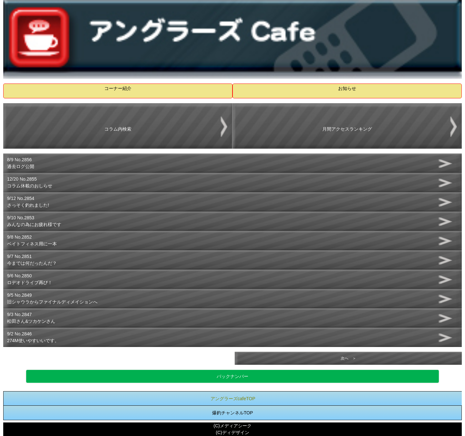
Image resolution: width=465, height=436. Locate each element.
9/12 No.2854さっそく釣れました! (28, 202)
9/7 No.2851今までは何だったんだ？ (32, 260)
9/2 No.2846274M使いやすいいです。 (33, 337)
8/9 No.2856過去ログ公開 (20, 163)
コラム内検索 (117, 129)
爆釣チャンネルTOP (232, 412)
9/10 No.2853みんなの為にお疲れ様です (34, 221)
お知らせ (347, 88)
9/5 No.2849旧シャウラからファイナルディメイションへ (52, 298)
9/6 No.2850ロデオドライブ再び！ (29, 279)
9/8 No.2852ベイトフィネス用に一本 (32, 240)
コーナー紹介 (117, 88)
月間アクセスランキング (347, 129)
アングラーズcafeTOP (233, 398)
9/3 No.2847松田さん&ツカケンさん (31, 318)
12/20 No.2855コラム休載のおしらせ (29, 182)
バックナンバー (232, 376)
